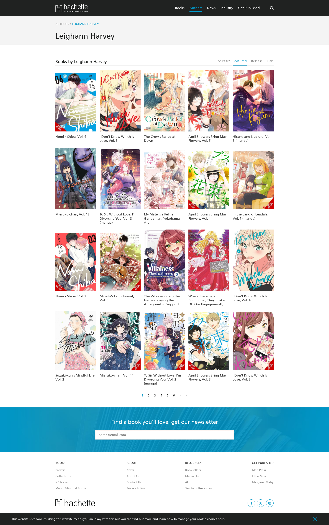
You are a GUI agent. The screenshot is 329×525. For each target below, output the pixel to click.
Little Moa (259, 476)
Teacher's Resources (198, 488)
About (132, 463)
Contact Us (134, 482)
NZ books (61, 482)
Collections (62, 476)
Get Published (249, 8)
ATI (187, 482)
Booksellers (193, 470)
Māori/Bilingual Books (70, 488)
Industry (227, 8)
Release (257, 61)
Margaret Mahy (262, 482)
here (221, 519)
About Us (133, 476)
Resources (193, 463)
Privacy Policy (136, 488)
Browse (60, 470)
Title (270, 61)
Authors (195, 8)
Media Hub (193, 476)
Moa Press (259, 470)
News (211, 8)
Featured (240, 61)
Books (179, 8)
